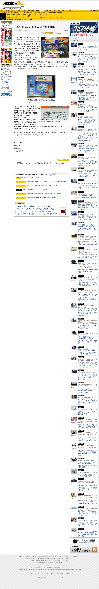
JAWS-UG (38, 560)
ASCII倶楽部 (94, 10)
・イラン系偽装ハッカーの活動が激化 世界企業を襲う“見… (6, 87)
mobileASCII (54, 567)
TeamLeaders (37, 12)
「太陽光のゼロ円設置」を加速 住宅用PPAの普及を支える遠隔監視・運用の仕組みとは (87, 284)
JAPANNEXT (19, 19)
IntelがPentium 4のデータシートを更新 (35, 190)
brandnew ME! (30, 19)
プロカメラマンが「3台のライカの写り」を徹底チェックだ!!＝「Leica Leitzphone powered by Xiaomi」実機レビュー (53, 209)
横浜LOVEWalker (36, 569)
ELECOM (8, 16)
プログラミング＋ (58, 565)
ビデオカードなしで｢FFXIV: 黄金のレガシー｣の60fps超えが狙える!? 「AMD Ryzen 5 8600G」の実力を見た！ (87, 533)
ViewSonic (51, 16)
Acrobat (14, 17)
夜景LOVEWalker (53, 569)
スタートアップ (64, 10)
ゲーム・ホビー (21, 3)
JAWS (8, 17)
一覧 (43, 33)
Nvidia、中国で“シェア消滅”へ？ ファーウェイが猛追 (34, 206)
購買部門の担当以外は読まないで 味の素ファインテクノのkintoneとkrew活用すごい (88, 207)
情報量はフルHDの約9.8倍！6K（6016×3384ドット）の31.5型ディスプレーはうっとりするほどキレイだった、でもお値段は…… (87, 108)
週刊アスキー (30, 12)
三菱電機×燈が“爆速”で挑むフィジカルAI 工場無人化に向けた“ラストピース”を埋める (88, 150)
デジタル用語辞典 (47, 567)
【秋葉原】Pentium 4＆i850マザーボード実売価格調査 (43, 193)
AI (6, 10)
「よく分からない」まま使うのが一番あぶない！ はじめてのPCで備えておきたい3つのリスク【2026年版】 (87, 412)
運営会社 (53, 573)
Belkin (57, 16)
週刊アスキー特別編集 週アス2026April (7, 25)
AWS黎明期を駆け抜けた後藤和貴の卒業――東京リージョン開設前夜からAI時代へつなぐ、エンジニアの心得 (88, 488)
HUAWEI (46, 16)
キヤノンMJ (13, 19)
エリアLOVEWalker (28, 569)
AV (51, 10)
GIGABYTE (25, 16)
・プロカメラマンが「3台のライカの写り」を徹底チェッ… (6, 73)
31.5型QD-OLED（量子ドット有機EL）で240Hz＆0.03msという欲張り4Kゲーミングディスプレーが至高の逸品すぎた (88, 464)
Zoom (62, 17)
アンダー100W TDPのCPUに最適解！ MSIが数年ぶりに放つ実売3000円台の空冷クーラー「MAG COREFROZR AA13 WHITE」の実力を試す (87, 312)
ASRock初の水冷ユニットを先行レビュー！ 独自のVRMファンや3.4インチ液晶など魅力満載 (87, 474)
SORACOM (44, 564)
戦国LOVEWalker (78, 569)
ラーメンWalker (19, 569)
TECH (18, 10)
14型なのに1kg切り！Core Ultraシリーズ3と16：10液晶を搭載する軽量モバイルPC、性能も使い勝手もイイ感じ (87, 59)
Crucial (40, 16)
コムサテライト (21, 151)
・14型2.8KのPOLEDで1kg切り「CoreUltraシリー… (6, 83)
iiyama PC (47, 558)
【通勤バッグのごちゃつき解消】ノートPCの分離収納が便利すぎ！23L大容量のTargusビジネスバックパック (87, 121)
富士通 (8, 14)
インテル (19, 142)
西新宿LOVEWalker (45, 569)
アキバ (54, 10)
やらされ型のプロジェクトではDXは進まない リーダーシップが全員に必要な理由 (87, 97)
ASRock (35, 16)
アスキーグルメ (23, 12)
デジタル (24, 10)
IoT (9, 10)
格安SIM (10, 12)
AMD (14, 16)
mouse (13, 14)
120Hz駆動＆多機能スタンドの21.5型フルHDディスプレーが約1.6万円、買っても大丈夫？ (87, 217)
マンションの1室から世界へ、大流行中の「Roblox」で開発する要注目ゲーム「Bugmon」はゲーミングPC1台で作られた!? (87, 163)
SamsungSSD (29, 16)
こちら (31, 135)
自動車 (37, 10)
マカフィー (8, 19)
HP (46, 14)
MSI (35, 14)
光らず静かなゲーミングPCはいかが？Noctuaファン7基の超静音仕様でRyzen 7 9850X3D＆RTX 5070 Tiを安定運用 (87, 401)
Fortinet (51, 17)
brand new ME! (59, 562)
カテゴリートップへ (63, 160)
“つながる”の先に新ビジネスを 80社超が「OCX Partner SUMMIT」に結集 (87, 390)
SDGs (50, 12)
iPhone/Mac (31, 10)
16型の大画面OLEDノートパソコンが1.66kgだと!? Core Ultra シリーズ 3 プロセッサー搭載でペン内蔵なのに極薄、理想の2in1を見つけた (87, 340)
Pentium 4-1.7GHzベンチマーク (32, 178)
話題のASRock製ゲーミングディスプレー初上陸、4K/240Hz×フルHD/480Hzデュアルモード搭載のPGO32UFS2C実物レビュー (87, 351)
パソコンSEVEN (30, 14)
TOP (21, 556)
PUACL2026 (59, 12)
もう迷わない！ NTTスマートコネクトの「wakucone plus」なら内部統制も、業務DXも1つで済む (87, 439)
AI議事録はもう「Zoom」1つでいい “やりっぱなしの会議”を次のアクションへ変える (87, 85)
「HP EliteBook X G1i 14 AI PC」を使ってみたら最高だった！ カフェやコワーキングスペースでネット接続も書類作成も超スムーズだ (88, 242)
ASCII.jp (8, 3)
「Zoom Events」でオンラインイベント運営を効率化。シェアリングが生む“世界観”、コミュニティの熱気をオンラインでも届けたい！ (87, 297)
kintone (19, 17)
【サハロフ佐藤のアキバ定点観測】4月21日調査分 (42, 185)
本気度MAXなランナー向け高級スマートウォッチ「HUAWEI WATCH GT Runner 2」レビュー (87, 502)
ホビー (42, 10)
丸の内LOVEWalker (70, 569)
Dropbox (35, 17)
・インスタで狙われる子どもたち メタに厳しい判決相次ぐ (6, 78)
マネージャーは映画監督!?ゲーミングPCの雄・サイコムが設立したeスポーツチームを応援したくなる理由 (87, 453)
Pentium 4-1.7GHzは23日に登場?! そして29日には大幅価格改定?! (47, 181)
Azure (24, 17)
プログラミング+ (44, 12)
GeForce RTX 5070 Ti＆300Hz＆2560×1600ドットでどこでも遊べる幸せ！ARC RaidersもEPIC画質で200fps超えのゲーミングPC (88, 72)
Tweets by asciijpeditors (76, 38)
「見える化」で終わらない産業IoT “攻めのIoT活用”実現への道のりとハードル (87, 47)
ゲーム (70, 10)
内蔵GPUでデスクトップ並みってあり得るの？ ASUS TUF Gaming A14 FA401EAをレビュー (87, 175)
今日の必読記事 (33, 567)
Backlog (46, 17)
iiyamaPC (19, 14)
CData (41, 17)
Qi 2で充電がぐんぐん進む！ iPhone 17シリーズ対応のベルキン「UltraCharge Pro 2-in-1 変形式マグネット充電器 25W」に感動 (87, 228)
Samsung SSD (30, 564)
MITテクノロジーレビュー (63, 567)
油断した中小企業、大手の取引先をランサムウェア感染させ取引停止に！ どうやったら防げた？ (87, 426)
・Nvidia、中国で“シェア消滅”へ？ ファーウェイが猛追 (6, 68)
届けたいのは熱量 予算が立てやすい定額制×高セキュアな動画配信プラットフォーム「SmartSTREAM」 (87, 326)
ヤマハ (57, 17)
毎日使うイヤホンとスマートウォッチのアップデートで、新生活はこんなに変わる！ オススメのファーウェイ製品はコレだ (88, 365)
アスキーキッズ (4, 12)
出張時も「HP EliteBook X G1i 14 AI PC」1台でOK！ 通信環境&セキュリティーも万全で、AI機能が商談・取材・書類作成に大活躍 (87, 255)
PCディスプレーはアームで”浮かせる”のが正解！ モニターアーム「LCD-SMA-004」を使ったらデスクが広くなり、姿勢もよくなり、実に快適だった (87, 376)
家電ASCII (16, 12)
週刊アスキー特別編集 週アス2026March (7, 45)
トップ (2, 10)
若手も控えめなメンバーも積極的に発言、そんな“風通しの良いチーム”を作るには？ (87, 513)
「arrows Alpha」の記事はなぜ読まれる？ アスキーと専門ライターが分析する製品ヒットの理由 (87, 195)
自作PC (47, 10)
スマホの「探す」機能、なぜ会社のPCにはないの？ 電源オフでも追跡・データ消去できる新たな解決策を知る (87, 186)
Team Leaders (50, 565)
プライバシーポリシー (43, 573)
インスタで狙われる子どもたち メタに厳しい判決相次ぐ (35, 211)
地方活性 (54, 12)
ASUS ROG (19, 16)
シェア (31, 32)
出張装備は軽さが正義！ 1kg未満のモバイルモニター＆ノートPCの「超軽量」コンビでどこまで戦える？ (87, 523)
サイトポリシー (33, 573)
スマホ (58, 10)
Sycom (24, 14)
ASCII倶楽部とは (8, 91)
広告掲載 (67, 573)
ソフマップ (24, 19)
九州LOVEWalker (61, 569)
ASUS (41, 14)
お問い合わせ (60, 573)
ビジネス (13, 10)
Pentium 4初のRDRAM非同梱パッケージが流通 (41, 197)
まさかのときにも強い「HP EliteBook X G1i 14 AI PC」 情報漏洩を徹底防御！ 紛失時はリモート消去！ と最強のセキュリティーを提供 (88, 269)
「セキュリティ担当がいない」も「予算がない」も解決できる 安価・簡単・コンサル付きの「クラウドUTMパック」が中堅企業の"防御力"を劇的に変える (87, 137)
